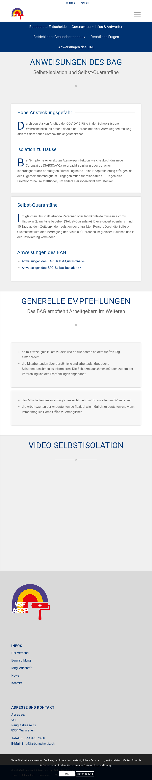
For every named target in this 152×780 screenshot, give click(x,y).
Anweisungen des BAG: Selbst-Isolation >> (51, 268)
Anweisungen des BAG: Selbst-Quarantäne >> (53, 261)
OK (66, 773)
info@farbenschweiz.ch (38, 744)
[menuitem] (70, 3)
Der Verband (20, 653)
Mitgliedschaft (21, 668)
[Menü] (135, 14)
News (15, 675)
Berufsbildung (21, 660)
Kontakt (16, 683)
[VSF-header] (63, 14)
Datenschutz (85, 773)
